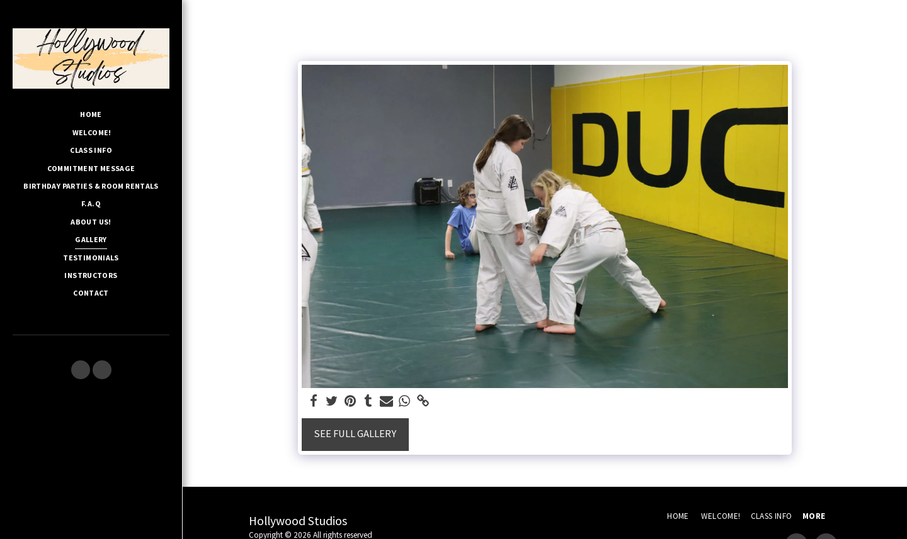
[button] (80, 369)
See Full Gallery (355, 433)
